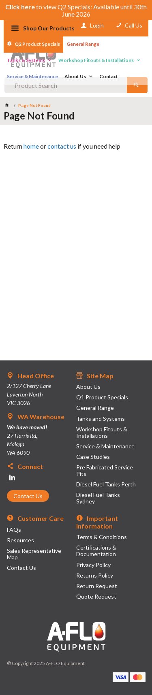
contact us (61, 146)
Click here (20, 7)
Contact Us (28, 495)
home (31, 146)
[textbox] (65, 85)
